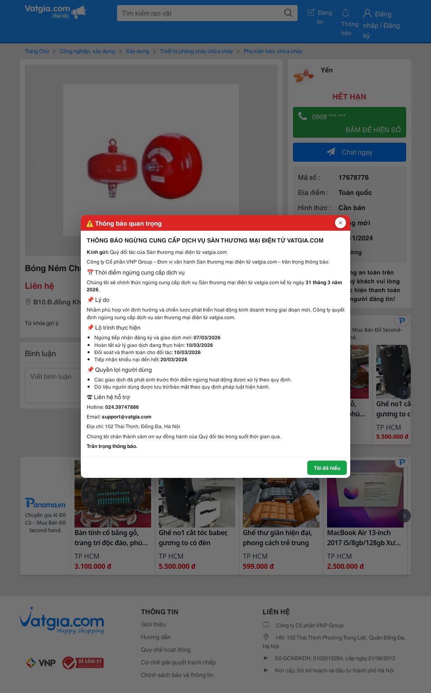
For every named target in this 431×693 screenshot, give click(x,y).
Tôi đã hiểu (327, 467)
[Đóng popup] (340, 222)
